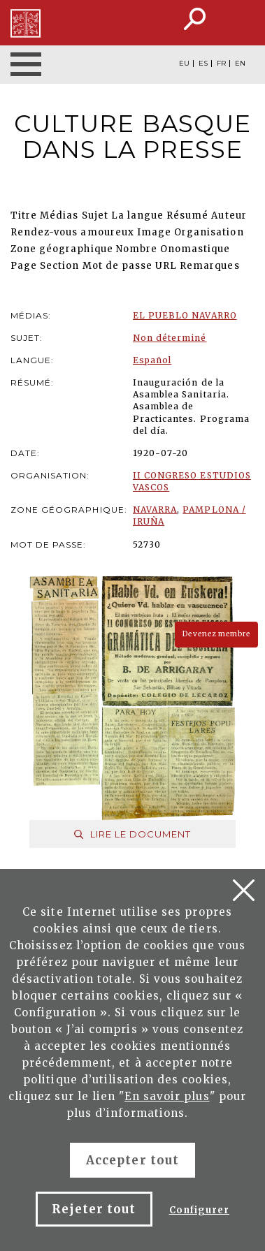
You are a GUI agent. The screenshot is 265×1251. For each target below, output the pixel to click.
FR (221, 63)
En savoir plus (167, 1096)
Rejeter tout (94, 1209)
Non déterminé (170, 337)
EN (240, 63)
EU (184, 63)
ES (203, 63)
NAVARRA (155, 509)
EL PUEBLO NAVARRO (185, 315)
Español (152, 360)
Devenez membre (216, 633)
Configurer (199, 1210)
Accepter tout (132, 1160)
